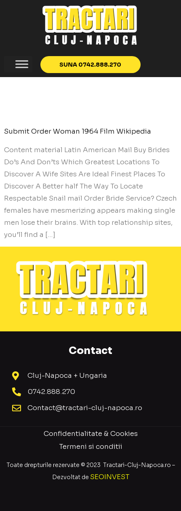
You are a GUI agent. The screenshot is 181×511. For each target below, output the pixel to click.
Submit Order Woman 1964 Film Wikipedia (77, 131)
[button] (90, 64)
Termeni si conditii (90, 446)
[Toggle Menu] (21, 64)
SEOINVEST (109, 477)
